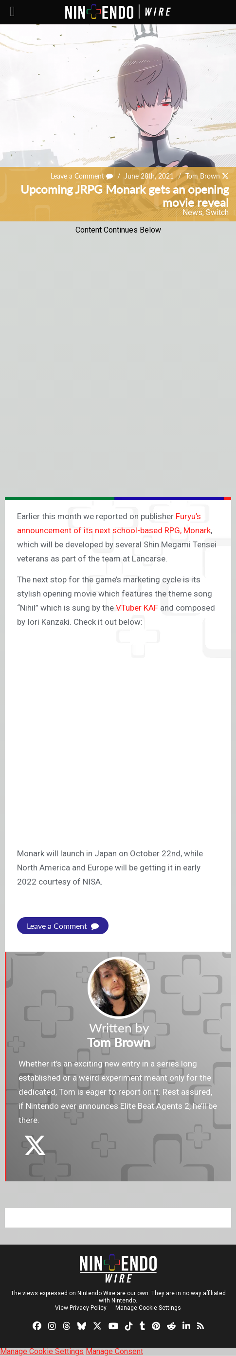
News (192, 212)
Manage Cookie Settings (148, 1307)
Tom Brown (202, 176)
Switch (217, 212)
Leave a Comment (82, 176)
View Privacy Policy (81, 1307)
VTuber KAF (137, 608)
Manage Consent (114, 1351)
